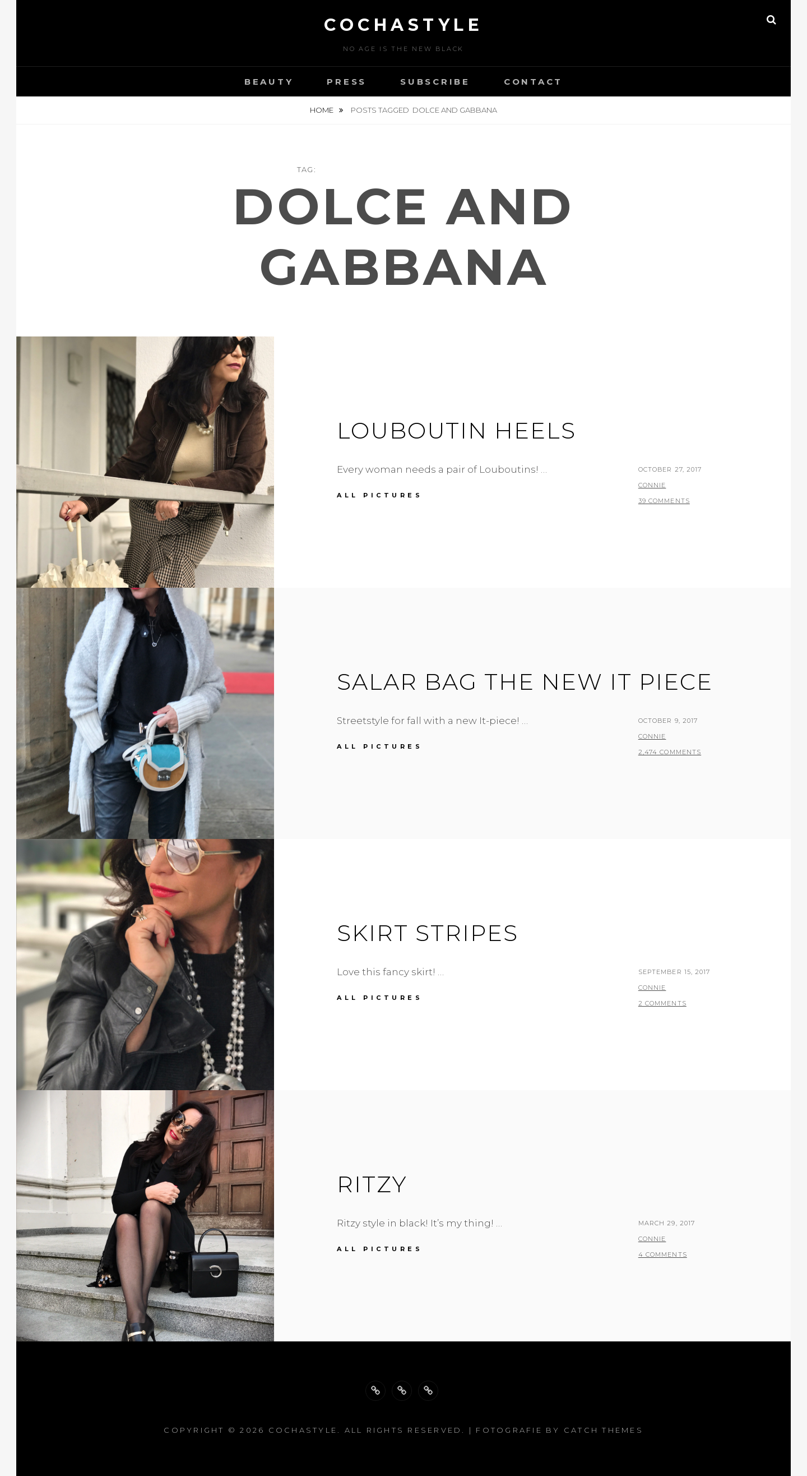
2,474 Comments (669, 752)
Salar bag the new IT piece (525, 681)
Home (322, 109)
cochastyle (403, 25)
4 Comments (662, 1254)
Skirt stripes (427, 933)
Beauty (269, 81)
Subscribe (435, 81)
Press (347, 81)
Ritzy (372, 1184)
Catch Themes (603, 1430)
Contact (533, 81)
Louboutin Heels (456, 430)
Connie (652, 485)
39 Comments (664, 501)
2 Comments (662, 1003)
